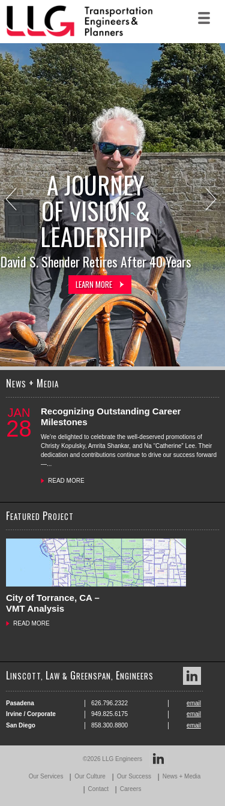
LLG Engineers (122, 759)
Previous (12, 200)
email (194, 703)
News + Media (182, 776)
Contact (98, 789)
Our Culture (90, 776)
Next (212, 200)
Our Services (46, 776)
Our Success (134, 776)
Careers (131, 789)
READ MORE (66, 480)
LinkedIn (192, 676)
